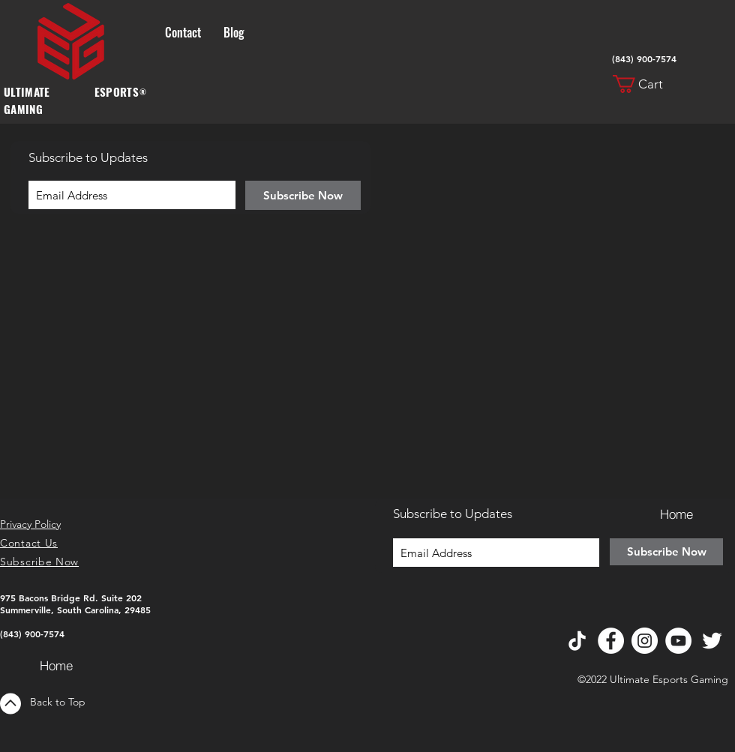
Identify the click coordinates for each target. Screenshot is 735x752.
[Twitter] (712, 641)
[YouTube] (678, 641)
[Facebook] (611, 641)
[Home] (56, 665)
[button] (647, 84)
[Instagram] (645, 641)
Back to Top (58, 702)
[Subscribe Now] (303, 195)
